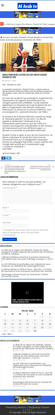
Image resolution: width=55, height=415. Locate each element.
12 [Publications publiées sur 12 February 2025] (20, 324)
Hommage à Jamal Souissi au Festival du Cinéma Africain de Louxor (24, 275)
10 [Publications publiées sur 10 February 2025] (5, 324)
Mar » (10, 334)
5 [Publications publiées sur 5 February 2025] (20, 320)
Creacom (45, 407)
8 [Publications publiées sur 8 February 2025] (42, 320)
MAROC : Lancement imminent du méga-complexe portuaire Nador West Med (27, 301)
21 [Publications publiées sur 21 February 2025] (35, 327)
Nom (5, 207)
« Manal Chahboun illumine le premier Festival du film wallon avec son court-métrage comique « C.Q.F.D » (27, 259)
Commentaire (9, 188)
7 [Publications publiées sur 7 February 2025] (35, 320)
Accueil (5, 37)
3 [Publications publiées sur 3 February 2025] (5, 320)
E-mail (6, 215)
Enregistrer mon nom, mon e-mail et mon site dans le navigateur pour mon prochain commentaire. (25, 232)
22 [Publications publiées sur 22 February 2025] (42, 327)
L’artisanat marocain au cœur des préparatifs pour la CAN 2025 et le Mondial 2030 (40, 167)
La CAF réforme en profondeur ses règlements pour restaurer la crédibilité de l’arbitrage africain (26, 265)
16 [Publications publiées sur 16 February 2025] (50, 324)
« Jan (3, 334)
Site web (6, 222)
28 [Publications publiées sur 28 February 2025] (35, 331)
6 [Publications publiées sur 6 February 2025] (27, 320)
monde (14, 37)
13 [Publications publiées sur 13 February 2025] (27, 324)
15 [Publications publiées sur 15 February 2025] (42, 324)
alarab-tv (21, 407)
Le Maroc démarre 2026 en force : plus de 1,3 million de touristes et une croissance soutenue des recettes (26, 270)
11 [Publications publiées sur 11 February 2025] (12, 324)
